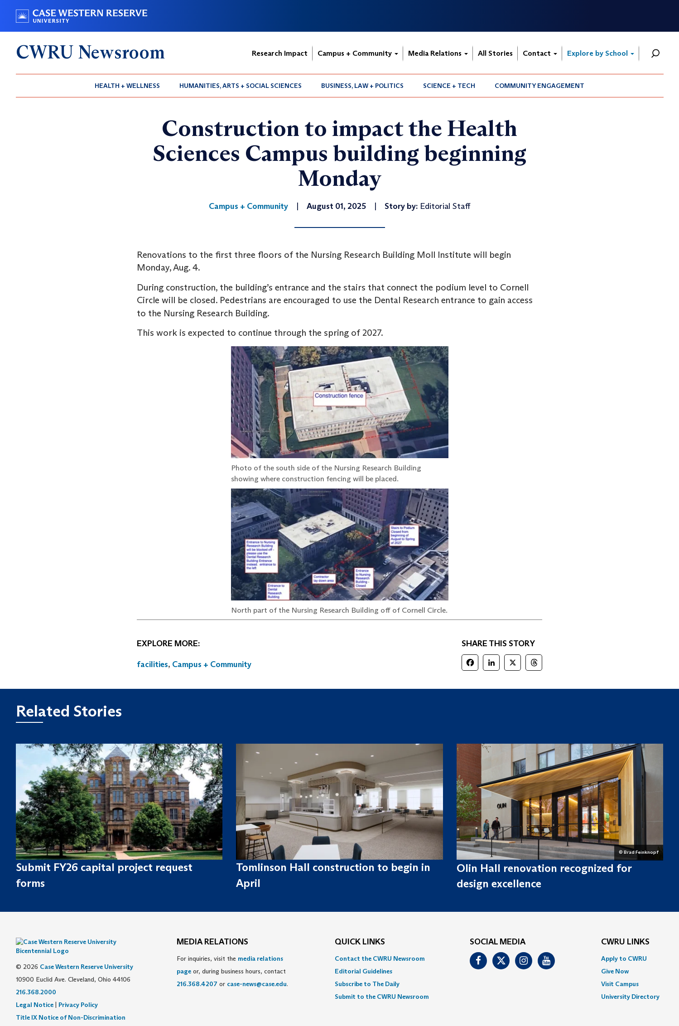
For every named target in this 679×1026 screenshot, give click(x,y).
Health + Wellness (127, 86)
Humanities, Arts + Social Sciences (240, 86)
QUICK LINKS (360, 942)
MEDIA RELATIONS (212, 942)
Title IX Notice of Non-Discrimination (70, 1004)
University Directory (630, 996)
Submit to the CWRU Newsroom (382, 996)
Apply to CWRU (624, 958)
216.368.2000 (36, 978)
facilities (152, 664)
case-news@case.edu (257, 984)
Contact (540, 53)
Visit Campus (620, 984)
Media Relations (438, 53)
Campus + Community (358, 53)
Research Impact (280, 53)
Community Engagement (539, 86)
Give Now (615, 971)
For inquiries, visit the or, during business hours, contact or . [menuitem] (232, 971)
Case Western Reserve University (86, 953)
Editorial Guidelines (363, 971)
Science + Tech (449, 86)
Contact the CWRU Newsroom (380, 958)
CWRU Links (625, 942)
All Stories (495, 53)
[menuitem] (127, 85)
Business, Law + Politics (362, 86)
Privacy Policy (78, 991)
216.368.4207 (197, 984)
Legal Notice (34, 991)
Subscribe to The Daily (367, 984)
